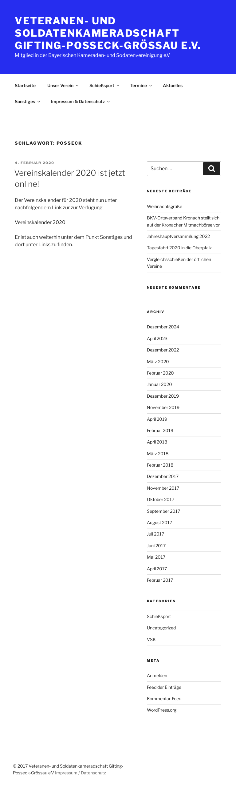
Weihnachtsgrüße (164, 206)
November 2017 (163, 488)
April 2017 (157, 568)
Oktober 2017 (160, 499)
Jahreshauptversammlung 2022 (178, 236)
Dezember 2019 (163, 396)
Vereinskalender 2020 (40, 222)
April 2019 (157, 419)
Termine (141, 85)
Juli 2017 (155, 533)
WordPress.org (161, 710)
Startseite (25, 85)
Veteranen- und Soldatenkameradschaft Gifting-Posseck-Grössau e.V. (108, 33)
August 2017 (159, 522)
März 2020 (158, 361)
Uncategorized (161, 627)
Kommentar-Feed (164, 698)
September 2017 (163, 511)
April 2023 (157, 338)
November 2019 (163, 407)
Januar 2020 (159, 384)
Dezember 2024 (163, 326)
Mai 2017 (156, 557)
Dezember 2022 (163, 349)
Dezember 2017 (163, 476)
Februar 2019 (160, 430)
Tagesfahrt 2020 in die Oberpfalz (179, 247)
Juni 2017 (156, 545)
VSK (151, 639)
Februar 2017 (160, 580)
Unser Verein (63, 85)
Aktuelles (173, 85)
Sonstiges (28, 101)
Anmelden (157, 675)
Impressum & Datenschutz (81, 101)
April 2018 (157, 441)
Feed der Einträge (164, 687)
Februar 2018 (160, 465)
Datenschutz (93, 772)
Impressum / (67, 772)
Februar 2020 (160, 372)
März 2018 (157, 453)
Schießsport (104, 85)
